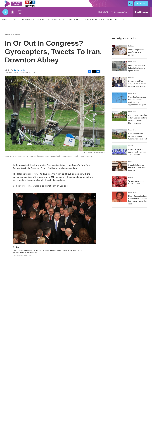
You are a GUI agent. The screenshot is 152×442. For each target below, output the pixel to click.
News (5, 24)
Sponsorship (106, 24)
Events (86, 406)
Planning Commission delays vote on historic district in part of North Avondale (137, 124)
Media (130, 151)
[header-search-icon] (131, 6)
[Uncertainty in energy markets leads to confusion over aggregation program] (119, 103)
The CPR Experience (60, 406)
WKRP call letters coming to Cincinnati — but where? (137, 157)
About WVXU (58, 411)
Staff (117, 422)
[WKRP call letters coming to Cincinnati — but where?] (119, 155)
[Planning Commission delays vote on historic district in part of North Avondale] (119, 121)
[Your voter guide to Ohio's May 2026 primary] (119, 55)
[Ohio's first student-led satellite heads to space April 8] (119, 71)
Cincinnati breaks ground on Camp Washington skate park (137, 141)
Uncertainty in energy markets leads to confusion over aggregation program (137, 106)
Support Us (91, 24)
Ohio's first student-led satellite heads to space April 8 (136, 73)
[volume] (12, 17)
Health (130, 182)
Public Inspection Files (124, 406)
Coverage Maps (121, 411)
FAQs (118, 416)
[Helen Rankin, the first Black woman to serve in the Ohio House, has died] (119, 202)
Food (130, 167)
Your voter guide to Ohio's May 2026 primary (136, 57)
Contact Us (88, 411)
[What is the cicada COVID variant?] (119, 187)
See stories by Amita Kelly (30, 384)
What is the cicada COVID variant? (135, 187)
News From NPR (12, 39)
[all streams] (141, 17)
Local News (132, 67)
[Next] (93, 253)
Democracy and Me (91, 416)
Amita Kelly (19, 75)
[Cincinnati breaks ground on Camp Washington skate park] (119, 139)
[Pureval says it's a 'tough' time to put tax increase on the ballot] (119, 87)
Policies (87, 422)
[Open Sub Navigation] (9, 25)
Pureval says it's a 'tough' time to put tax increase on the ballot (137, 89)
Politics (131, 51)
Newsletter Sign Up (60, 422)
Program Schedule (60, 416)
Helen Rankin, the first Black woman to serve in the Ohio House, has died (137, 205)
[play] (5, 17)
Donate (143, 6)
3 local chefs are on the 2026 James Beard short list (137, 173)
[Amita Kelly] (10, 380)
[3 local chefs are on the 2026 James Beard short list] (119, 171)
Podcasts (42, 24)
